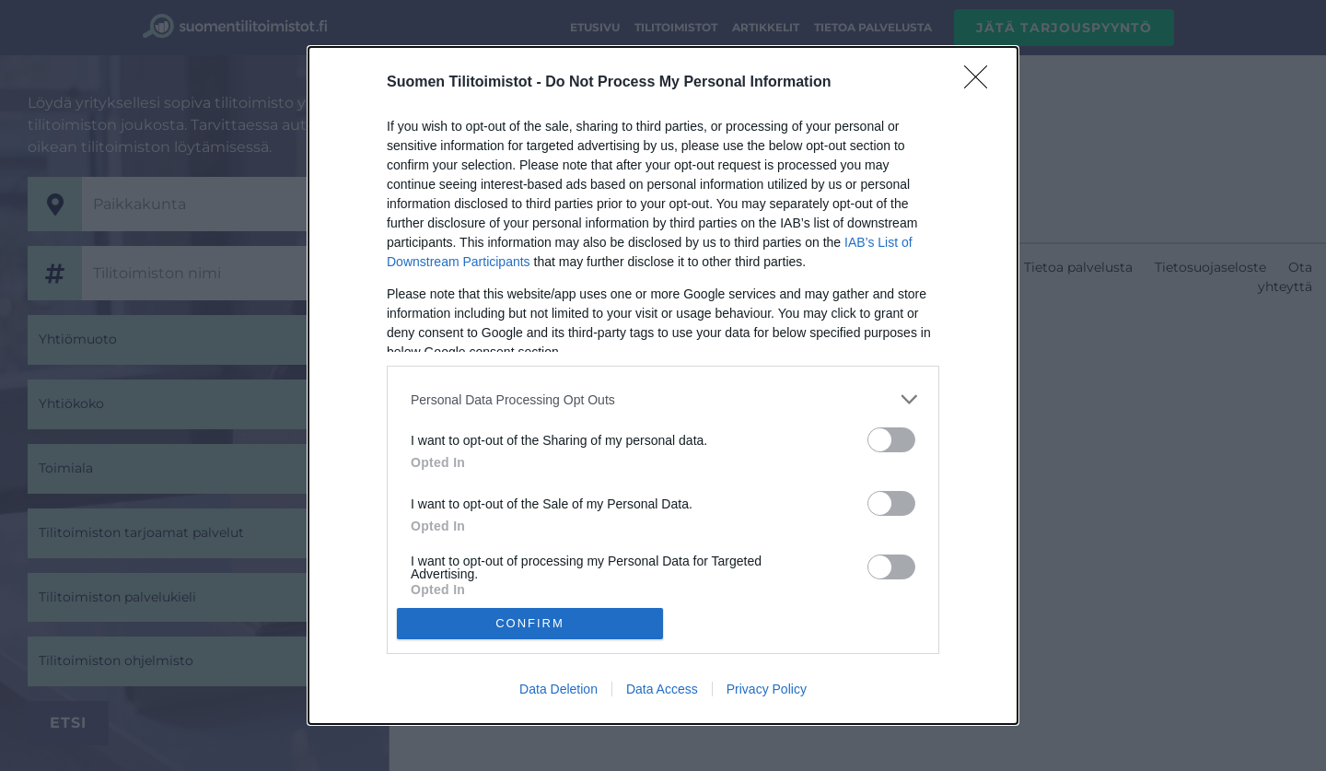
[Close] (981, 82)
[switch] (891, 439)
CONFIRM (529, 623)
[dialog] (663, 385)
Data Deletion (558, 689)
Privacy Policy (767, 689)
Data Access (662, 689)
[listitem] (663, 399)
